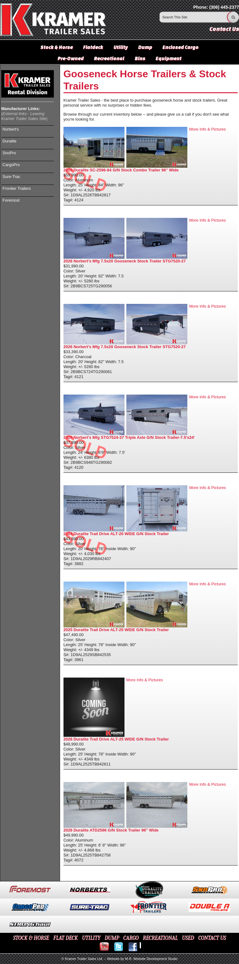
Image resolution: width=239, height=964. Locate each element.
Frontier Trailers (16, 188)
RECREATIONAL (160, 938)
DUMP (112, 938)
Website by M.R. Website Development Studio (142, 959)
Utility (121, 47)
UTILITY (91, 938)
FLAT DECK (65, 938)
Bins (140, 58)
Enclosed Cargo (180, 47)
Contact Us (224, 29)
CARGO (130, 938)
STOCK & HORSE (31, 938)
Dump (145, 47)
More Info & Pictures (207, 129)
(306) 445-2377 (224, 7)
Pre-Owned (71, 58)
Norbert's (10, 129)
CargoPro (11, 164)
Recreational (109, 58)
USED (188, 938)
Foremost (11, 200)
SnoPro (9, 153)
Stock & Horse (56, 47)
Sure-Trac (11, 176)
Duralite (9, 141)
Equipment (168, 58)
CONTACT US (212, 938)
